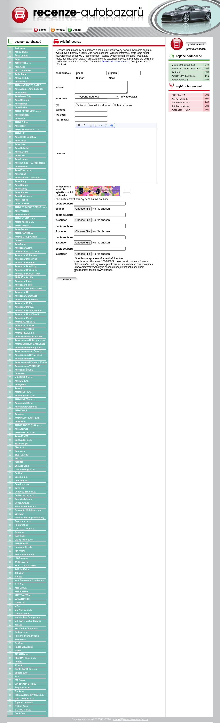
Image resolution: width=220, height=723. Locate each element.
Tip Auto (19, 691)
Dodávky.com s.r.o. (25, 495)
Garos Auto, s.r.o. (24, 539)
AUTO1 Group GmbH (26, 236)
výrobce (60, 112)
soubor (60, 211)
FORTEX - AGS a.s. (25, 528)
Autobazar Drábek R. (26, 270)
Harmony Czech (23, 547)
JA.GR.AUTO (22, 562)
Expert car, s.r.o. (23, 521)
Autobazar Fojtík (23, 284)
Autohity (19, 388)
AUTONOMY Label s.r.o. (27, 418)
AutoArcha (20, 244)
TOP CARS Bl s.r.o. (25, 698)
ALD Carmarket (23, 70)
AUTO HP (20, 133)
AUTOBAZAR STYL (25, 321)
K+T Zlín (19, 584)
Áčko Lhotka (21, 55)
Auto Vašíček (22, 211)
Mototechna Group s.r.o (27, 617)
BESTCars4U (22, 454)
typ (57, 107)
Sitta (17, 676)
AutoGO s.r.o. (22, 381)
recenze (60, 155)
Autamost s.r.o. (23, 81)
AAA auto (20, 48)
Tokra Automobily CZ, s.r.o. (29, 695)
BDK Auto (20, 447)
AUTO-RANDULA (24, 233)
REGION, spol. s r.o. (25, 658)
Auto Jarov (20, 140)
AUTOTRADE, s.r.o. (25, 432)
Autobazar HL (22, 292)
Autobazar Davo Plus (26, 259)
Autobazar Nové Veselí (27, 314)
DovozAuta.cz (22, 503)
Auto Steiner (21, 192)
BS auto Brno (22, 466)
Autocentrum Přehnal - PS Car (31, 362)
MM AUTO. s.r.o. (23, 610)
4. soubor (61, 245)
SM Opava (20, 680)
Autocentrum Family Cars (28, 347)
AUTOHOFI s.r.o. (23, 392)
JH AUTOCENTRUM (25, 565)
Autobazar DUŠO (24, 277)
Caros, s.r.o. (21, 477)
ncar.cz (18, 624)
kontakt (60, 29)
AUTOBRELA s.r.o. (24, 333)
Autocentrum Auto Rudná (28, 336)
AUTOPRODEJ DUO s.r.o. (28, 425)
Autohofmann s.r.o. (25, 395)
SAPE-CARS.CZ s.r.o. (26, 669)
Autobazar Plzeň (23, 318)
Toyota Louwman (24, 702)
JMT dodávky (22, 569)
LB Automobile (23, 599)
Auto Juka (20, 144)
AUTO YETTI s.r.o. (24, 222)
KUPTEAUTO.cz (23, 595)
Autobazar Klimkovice (26, 299)
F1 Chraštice (21, 525)
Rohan (18, 661)
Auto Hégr (20, 126)
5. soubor (61, 256)
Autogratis (20, 384)
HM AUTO (20, 551)
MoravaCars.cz (23, 613)
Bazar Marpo (21, 443)
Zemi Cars (20, 713)
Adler (17, 59)
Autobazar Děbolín (24, 262)
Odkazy (77, 29)
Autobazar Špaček (24, 325)
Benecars (20, 451)
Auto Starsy (21, 188)
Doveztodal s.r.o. (23, 499)
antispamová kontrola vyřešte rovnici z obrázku (64, 193)
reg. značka (62, 122)
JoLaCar (19, 573)
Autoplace (20, 421)
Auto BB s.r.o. (22, 100)
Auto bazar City (23, 96)
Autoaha (19, 240)
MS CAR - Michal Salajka (28, 621)
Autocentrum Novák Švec (28, 355)
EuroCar (19, 514)
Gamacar (19, 532)
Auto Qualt (20, 174)
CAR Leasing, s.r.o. (25, 469)
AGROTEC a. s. (23, 63)
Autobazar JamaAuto (26, 296)
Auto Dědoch (22, 115)
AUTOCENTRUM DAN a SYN (30, 344)
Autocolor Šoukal (24, 369)
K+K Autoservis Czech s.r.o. (30, 580)
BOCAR (19, 462)
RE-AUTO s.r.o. (23, 654)
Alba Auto (20, 66)
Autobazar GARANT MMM (28, 288)
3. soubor (61, 233)
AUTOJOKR (21, 410)
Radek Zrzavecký (24, 647)
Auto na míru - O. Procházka (30, 163)
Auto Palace (21, 166)
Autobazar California (26, 255)
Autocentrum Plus (24, 358)
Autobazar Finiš (23, 281)
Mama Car (20, 602)
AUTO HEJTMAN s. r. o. (27, 129)
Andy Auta (20, 74)
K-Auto (18, 576)
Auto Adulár (21, 92)
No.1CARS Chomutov (26, 628)
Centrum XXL (22, 480)
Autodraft (20, 373)
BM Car (19, 458)
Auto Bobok (21, 103)
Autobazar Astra (23, 248)
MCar (17, 606)
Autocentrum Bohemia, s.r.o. (30, 340)
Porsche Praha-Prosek (27, 636)
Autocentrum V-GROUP (27, 366)
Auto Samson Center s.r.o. (29, 177)
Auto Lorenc (21, 159)
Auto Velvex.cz (22, 214)
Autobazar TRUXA (24, 329)
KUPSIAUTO (21, 591)
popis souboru (64, 206)
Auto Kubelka (22, 148)
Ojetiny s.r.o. (21, 632)
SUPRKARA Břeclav (25, 684)
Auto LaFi (20, 155)
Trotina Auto (21, 706)
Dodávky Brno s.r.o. (25, 491)
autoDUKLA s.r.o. (24, 377)
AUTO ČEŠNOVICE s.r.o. (28, 111)
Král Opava (20, 587)
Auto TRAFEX (22, 203)
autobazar (61, 101)
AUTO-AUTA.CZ (23, 225)
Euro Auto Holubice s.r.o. (28, 510)
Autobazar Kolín (23, 303)
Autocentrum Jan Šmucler (29, 351)
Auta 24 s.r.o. (22, 78)
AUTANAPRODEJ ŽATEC (28, 85)
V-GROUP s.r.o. (23, 709)
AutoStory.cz (21, 429)
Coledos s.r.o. (22, 484)
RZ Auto (19, 665)
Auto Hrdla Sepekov (25, 137)
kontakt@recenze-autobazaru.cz (130, 719)
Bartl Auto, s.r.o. (23, 440)
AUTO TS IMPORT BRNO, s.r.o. (31, 207)
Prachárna (20, 639)
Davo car (19, 488)
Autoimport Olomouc (26, 406)
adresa (60, 88)
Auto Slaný (20, 181)
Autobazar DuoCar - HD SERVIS (27, 274)
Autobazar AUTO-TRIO (27, 251)
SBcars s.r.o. (21, 672)
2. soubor (61, 222)
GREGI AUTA (22, 543)
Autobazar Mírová (24, 307)
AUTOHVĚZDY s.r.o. (25, 399)
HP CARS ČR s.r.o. (24, 554)
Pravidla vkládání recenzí (115, 61)
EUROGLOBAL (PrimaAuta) (29, 517)
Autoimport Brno (24, 403)
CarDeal (19, 473)
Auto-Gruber (21, 229)
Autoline (19, 414)
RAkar (18, 650)
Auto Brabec (21, 107)
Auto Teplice (21, 200)
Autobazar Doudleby (26, 266)
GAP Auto (20, 536)
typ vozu (61, 117)
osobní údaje (63, 73)
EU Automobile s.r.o (25, 506)
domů (42, 29)
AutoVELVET (21, 436)
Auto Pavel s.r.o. (23, 170)
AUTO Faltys (21, 122)
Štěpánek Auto (22, 687)
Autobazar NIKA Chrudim (28, 310)
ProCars (19, 643)
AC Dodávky (21, 52)
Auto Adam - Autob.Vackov (29, 89)
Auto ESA (20, 118)
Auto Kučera (21, 151)
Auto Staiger (21, 185)
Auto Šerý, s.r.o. (23, 196)
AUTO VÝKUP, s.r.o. (25, 218)
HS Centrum (21, 558)
